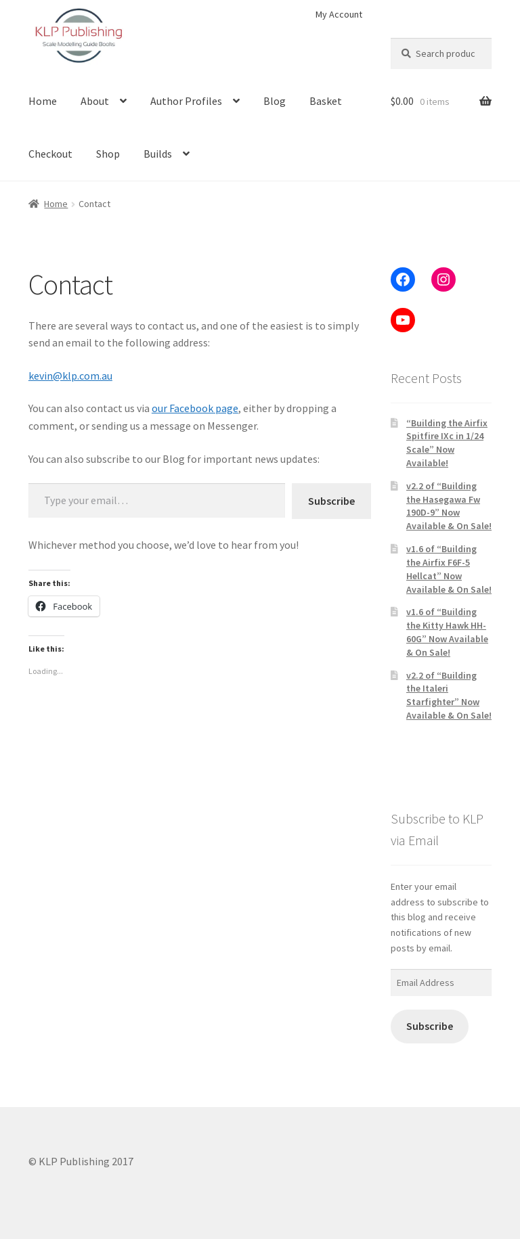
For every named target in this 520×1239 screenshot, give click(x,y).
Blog (274, 101)
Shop (108, 153)
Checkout (50, 153)
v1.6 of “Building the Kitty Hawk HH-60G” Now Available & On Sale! (447, 632)
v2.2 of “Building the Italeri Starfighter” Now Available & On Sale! (449, 695)
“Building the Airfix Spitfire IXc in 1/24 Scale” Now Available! (447, 443)
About (95, 101)
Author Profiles (186, 101)
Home (42, 101)
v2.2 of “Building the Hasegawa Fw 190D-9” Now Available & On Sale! (449, 506)
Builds (158, 153)
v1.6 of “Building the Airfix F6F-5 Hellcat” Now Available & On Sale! (449, 569)
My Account (339, 14)
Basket (325, 101)
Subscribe (331, 501)
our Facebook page (195, 408)
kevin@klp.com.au (70, 375)
